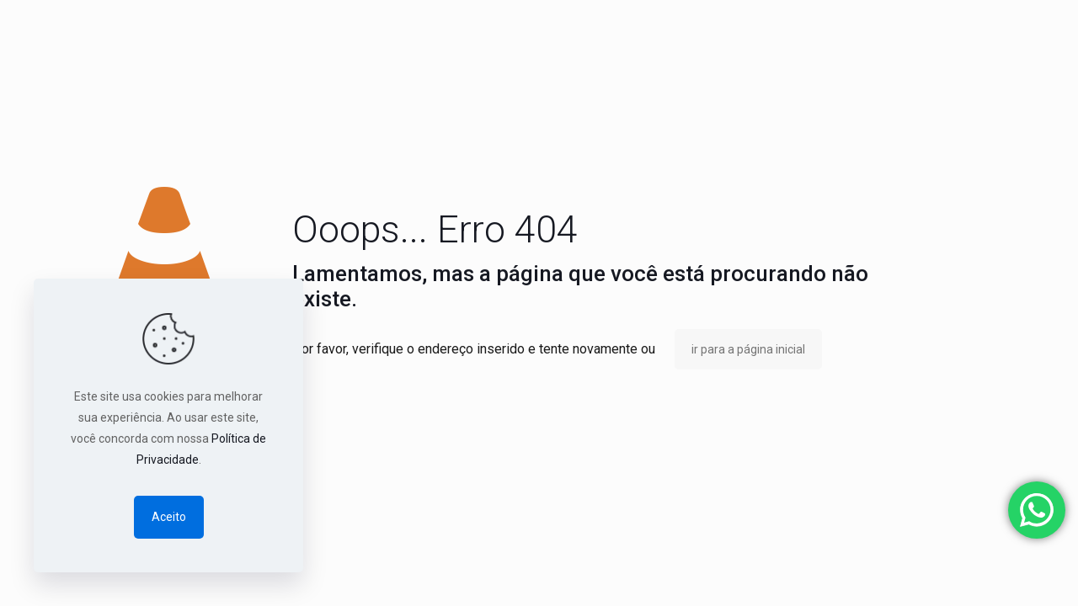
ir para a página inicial (748, 349)
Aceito (169, 517)
